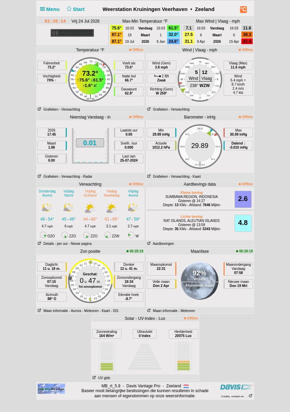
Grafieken (48, 109)
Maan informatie (52, 311)
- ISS (114, 311)
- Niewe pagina (80, 244)
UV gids (100, 378)
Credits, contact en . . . (236, 396)
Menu (51, 9)
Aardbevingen (160, 244)
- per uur (61, 244)
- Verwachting (69, 109)
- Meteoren (90, 311)
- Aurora (75, 311)
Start (74, 9)
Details (45, 244)
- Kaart (195, 176)
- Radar (86, 176)
